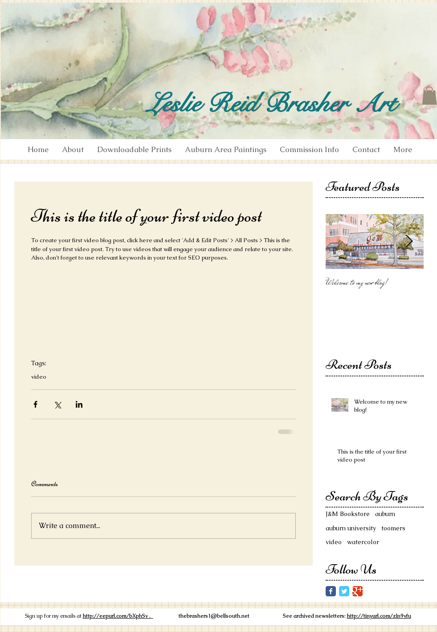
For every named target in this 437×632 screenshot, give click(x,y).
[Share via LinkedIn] (79, 404)
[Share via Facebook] (35, 404)
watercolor (363, 542)
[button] (429, 96)
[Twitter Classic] (344, 591)
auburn (385, 514)
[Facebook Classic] (331, 591)
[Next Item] (409, 242)
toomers (393, 528)
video (38, 376)
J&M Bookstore (348, 514)
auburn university (351, 528)
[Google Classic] (357, 591)
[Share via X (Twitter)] (57, 404)
